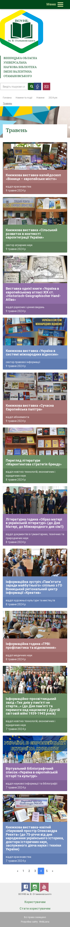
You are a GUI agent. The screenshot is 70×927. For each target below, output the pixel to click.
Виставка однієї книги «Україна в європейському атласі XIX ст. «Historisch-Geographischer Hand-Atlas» (33, 294)
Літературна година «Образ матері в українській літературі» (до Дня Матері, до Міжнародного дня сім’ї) (35, 523)
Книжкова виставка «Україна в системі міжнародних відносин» (32, 353)
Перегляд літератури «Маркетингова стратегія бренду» (34, 462)
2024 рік (53, 97)
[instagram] (35, 887)
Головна (7, 97)
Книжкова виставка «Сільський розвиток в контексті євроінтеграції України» (31, 233)
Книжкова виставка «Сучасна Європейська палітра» (30, 407)
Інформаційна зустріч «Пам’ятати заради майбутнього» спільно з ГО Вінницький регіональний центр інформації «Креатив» (34, 587)
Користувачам (35, 902)
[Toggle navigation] (55, 5)
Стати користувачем (35, 908)
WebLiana (44, 921)
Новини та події (24, 97)
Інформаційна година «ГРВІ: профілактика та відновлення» (31, 646)
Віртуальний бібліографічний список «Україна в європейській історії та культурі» (32, 772)
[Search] (14, 86)
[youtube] (44, 887)
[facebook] (26, 887)
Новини (40, 97)
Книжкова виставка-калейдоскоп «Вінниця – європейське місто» (33, 177)
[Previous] (18, 871)
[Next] (52, 871)
